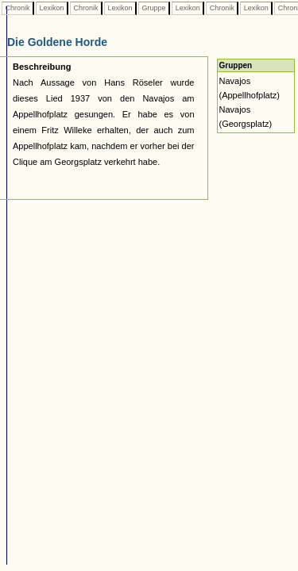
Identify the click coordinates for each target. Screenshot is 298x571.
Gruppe (154, 8)
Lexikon (51, 8)
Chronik (17, 8)
